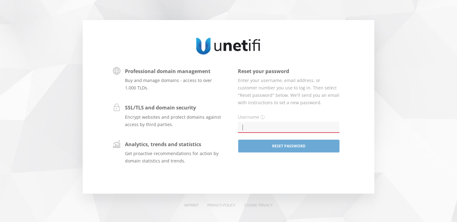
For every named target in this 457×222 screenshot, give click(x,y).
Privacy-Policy (221, 205)
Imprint (191, 205)
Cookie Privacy (258, 205)
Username (248, 117)
